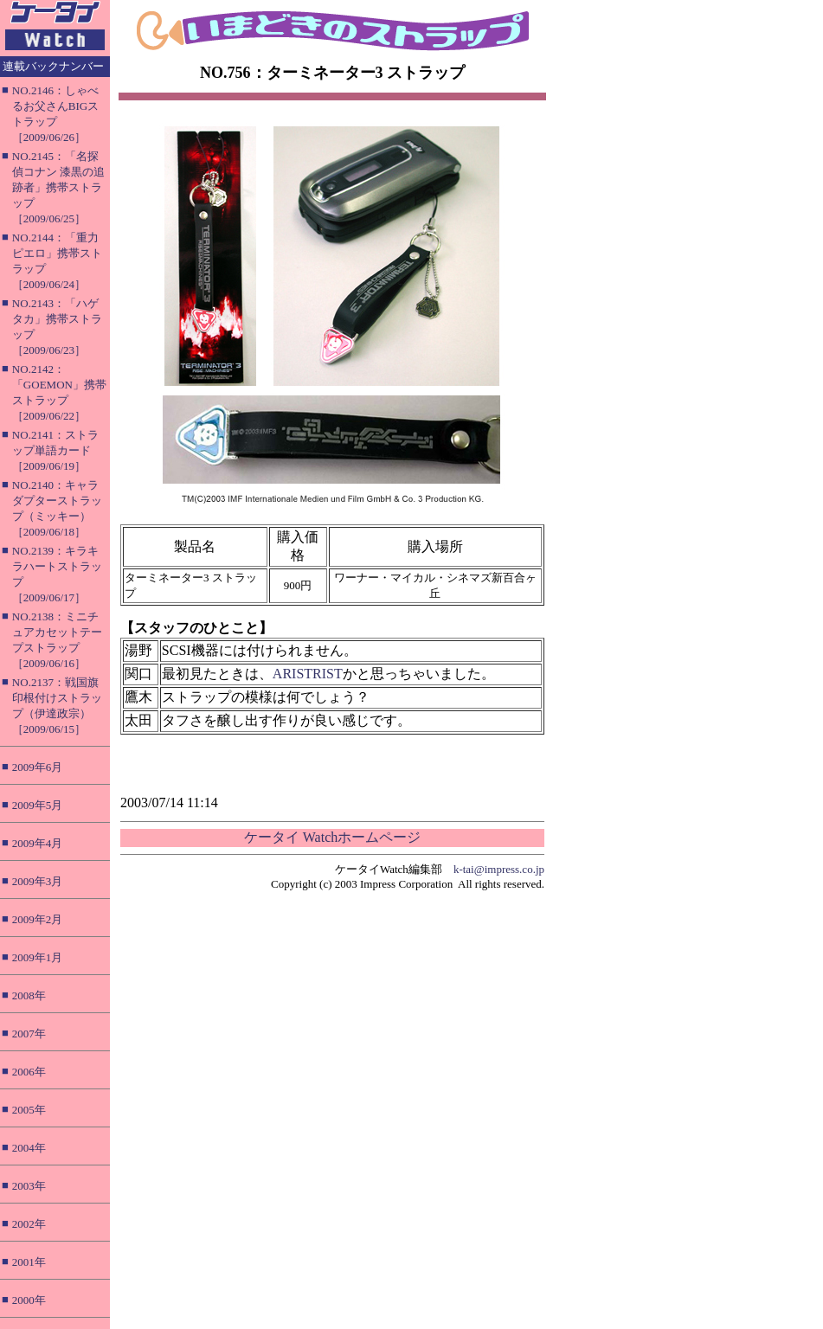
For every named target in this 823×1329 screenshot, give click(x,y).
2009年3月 (37, 881)
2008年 (29, 995)
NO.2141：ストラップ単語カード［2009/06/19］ (55, 450)
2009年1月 (37, 957)
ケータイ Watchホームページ (332, 837)
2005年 (29, 1109)
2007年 (29, 1033)
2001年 (29, 1261)
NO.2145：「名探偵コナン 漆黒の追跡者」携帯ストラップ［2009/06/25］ (58, 187)
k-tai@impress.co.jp (498, 869)
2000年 (29, 1300)
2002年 (29, 1223)
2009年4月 (37, 843)
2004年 (29, 1147)
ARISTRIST (308, 673)
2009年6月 (37, 767)
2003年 (29, 1185)
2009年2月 (37, 919)
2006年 (29, 1071)
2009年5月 (37, 805)
